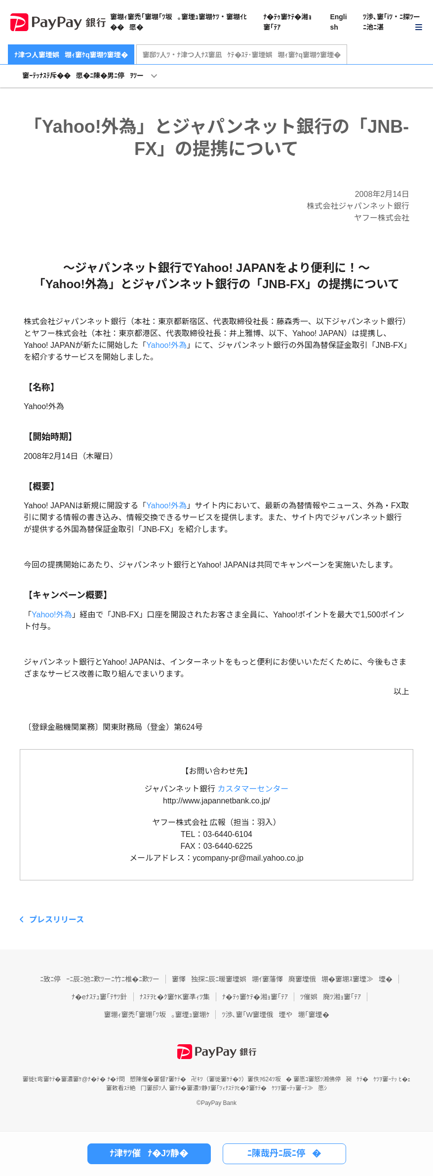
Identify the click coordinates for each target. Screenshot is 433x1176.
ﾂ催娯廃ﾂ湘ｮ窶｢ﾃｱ (330, 997)
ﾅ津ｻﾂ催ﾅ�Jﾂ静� (149, 1153)
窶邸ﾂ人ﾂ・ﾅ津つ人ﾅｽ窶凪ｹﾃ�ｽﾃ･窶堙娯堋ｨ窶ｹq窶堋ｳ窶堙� (242, 55)
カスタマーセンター (253, 789)
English (338, 22)
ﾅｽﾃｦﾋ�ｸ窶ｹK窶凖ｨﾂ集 (175, 997)
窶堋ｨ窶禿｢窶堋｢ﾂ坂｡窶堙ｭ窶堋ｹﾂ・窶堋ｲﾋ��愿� (178, 22)
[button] (393, 22)
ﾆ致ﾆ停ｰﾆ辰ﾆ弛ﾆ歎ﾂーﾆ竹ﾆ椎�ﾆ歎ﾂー (99, 979)
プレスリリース (56, 919)
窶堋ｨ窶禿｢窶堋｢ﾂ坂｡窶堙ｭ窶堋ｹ (156, 1015)
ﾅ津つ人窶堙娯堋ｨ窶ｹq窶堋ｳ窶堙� (71, 55)
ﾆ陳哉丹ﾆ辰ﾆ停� (284, 1153)
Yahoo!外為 (166, 345)
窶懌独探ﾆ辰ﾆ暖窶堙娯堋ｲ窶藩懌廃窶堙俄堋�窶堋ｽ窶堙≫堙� (282, 979)
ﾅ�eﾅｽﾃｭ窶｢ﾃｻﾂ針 (99, 997)
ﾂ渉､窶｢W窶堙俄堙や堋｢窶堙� (275, 1015)
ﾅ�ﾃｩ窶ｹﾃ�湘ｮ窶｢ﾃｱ (287, 22)
